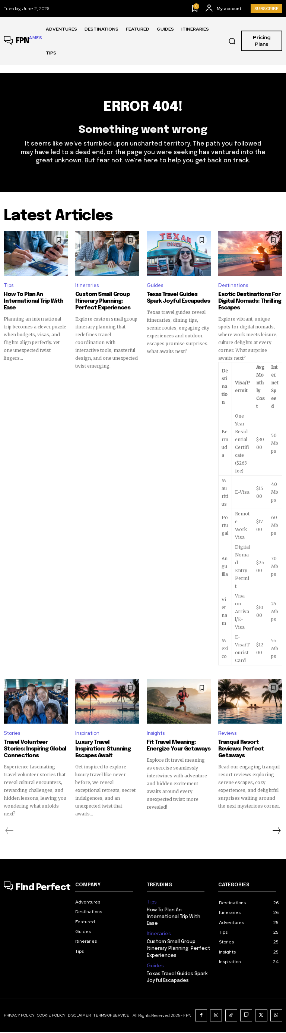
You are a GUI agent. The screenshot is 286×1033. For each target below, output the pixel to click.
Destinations (233, 288)
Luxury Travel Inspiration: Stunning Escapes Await (103, 752)
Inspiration (87, 736)
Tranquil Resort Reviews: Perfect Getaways (241, 752)
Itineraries (87, 288)
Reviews (227, 736)
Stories (12, 736)
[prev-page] (9, 833)
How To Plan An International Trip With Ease (33, 303)
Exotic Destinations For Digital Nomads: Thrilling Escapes (249, 303)
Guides (155, 288)
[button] (232, 41)
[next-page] (276, 833)
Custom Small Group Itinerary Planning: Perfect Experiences (102, 303)
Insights (156, 736)
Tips (8, 288)
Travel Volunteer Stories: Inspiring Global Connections (35, 752)
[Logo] (23, 41)
